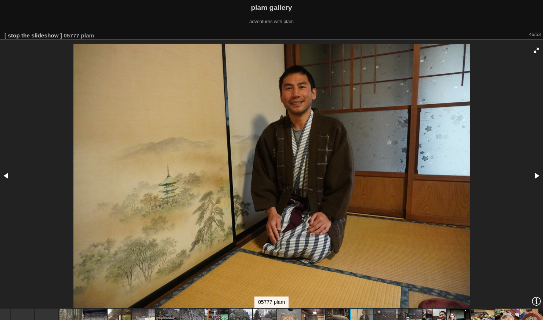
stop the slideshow (33, 35)
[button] (536, 50)
